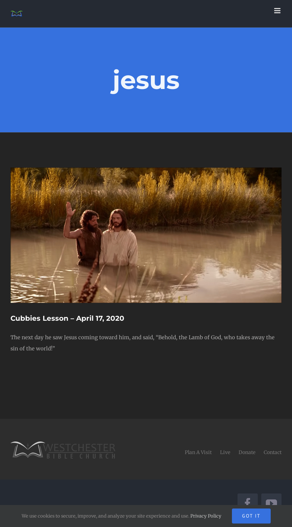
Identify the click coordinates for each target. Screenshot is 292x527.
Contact (273, 452)
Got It (251, 516)
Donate (247, 452)
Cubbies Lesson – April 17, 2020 (67, 318)
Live (225, 452)
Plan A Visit (198, 452)
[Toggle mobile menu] (278, 10)
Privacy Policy (205, 516)
